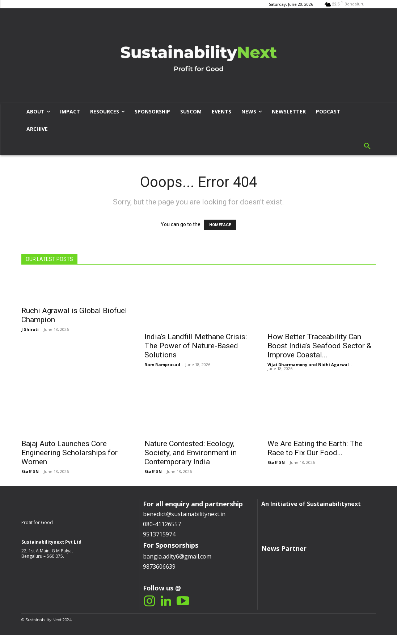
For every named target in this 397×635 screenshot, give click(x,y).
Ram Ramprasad (162, 364)
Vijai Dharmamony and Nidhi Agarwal (308, 364)
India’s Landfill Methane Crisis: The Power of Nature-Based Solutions (195, 345)
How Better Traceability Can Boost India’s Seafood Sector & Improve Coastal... (319, 345)
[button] (367, 146)
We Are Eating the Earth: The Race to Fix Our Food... (315, 448)
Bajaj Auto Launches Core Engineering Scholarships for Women (69, 452)
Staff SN (30, 471)
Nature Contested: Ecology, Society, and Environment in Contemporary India (190, 452)
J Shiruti (30, 329)
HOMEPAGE (220, 225)
